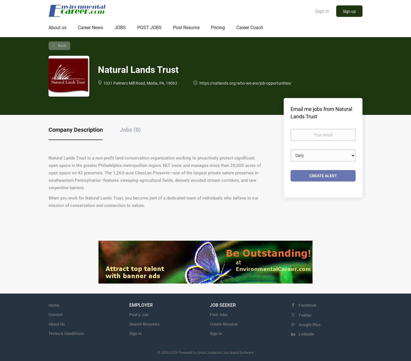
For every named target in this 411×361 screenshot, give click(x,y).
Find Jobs (218, 314)
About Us (57, 324)
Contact (56, 314)
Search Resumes (144, 324)
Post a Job (138, 314)
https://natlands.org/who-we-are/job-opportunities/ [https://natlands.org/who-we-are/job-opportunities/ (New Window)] (246, 83)
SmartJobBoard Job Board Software (225, 353)
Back (61, 46)
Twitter (305, 315)
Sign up (349, 11)
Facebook (307, 305)
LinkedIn (306, 334)
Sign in (322, 11)
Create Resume (224, 324)
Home (54, 305)
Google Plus (310, 324)
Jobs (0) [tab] (130, 129)
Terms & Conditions (66, 333)
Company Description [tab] (76, 129)
